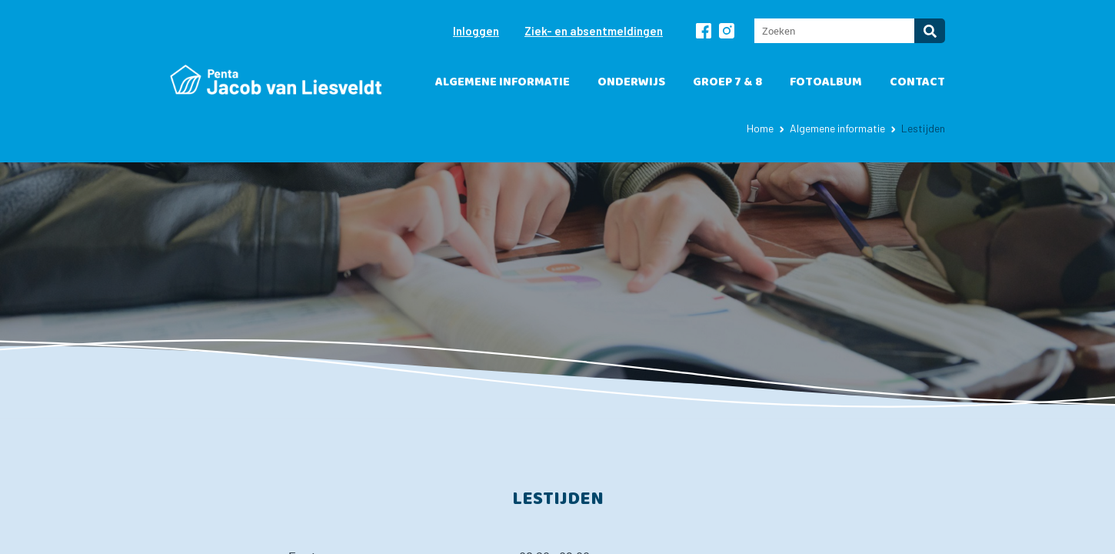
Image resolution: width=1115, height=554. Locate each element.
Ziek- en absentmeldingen (593, 31)
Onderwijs (631, 82)
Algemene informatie (502, 82)
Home (760, 128)
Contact (917, 82)
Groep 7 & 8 (727, 82)
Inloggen (476, 31)
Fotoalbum (826, 82)
